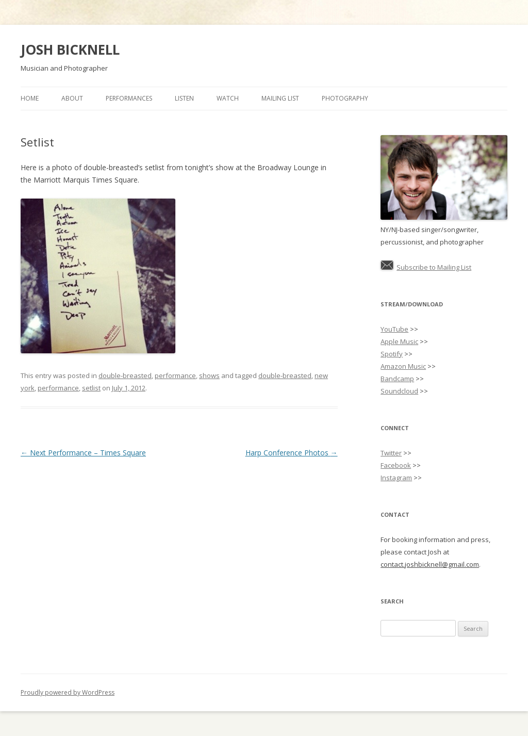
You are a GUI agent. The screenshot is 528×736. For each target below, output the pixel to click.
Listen (184, 98)
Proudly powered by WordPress (67, 692)
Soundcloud (399, 391)
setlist (91, 387)
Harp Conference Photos (291, 452)
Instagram (396, 477)
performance (175, 375)
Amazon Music (403, 366)
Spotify (392, 353)
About (72, 98)
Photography (345, 98)
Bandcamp (397, 378)
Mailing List (280, 98)
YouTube (394, 329)
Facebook (396, 465)
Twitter (391, 452)
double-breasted (125, 375)
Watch (228, 98)
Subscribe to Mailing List (434, 267)
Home (30, 98)
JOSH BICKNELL (70, 49)
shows (209, 375)
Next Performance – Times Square (83, 452)
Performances (129, 98)
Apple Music (399, 341)
